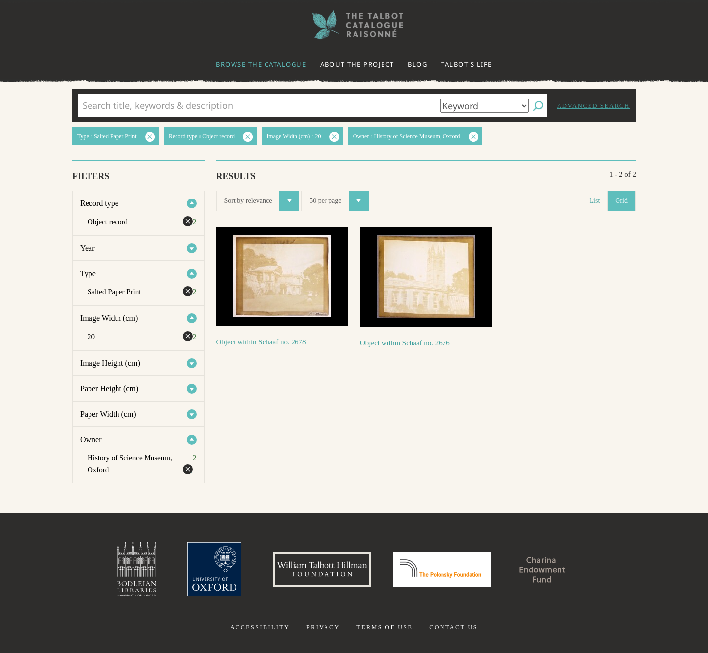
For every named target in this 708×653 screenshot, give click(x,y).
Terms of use (384, 627)
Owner (91, 439)
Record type (99, 203)
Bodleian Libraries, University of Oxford (136, 569)
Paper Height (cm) (109, 388)
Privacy (323, 627)
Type (88, 273)
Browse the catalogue (261, 64)
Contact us (453, 627)
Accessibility (260, 627)
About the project (357, 64)
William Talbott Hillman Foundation (322, 569)
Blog (417, 64)
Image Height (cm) (110, 363)
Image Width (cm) (109, 318)
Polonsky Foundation (442, 569)
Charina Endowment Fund (542, 569)
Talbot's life (466, 64)
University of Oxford (214, 569)
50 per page (338, 201)
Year (87, 248)
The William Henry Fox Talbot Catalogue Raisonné (354, 25)
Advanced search (593, 105)
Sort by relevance (261, 201)
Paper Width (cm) (108, 414)
